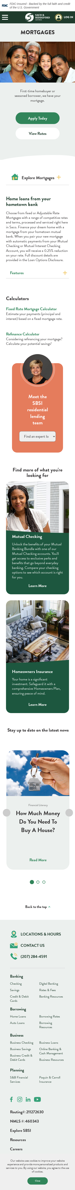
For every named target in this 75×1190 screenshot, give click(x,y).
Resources (18, 1139)
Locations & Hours (36, 934)
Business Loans (48, 1042)
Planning (17, 1070)
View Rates (44, 134)
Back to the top (36, 906)
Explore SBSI (20, 1130)
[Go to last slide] (6, 813)
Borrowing (18, 1009)
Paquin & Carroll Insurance (49, 1079)
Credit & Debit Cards (19, 998)
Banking (16, 976)
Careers (16, 1149)
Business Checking (21, 1042)
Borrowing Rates (49, 1016)
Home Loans (18, 1016)
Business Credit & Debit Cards (21, 1057)
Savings (14, 990)
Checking (16, 983)
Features (17, 273)
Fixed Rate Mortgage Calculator (31, 309)
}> (37, 436)
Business (16, 1035)
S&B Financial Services (19, 1079)
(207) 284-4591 (28, 956)
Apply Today (42, 119)
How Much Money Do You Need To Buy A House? (38, 822)
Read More (38, 860)
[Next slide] (69, 813)
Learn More (37, 585)
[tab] (32, 882)
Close (37, 1181)
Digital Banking (48, 983)
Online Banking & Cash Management (51, 1051)
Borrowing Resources (45, 1025)
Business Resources (51, 1059)
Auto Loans (17, 1022)
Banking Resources (51, 996)
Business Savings (20, 1049)
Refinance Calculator (22, 334)
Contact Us (27, 945)
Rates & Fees (47, 990)
